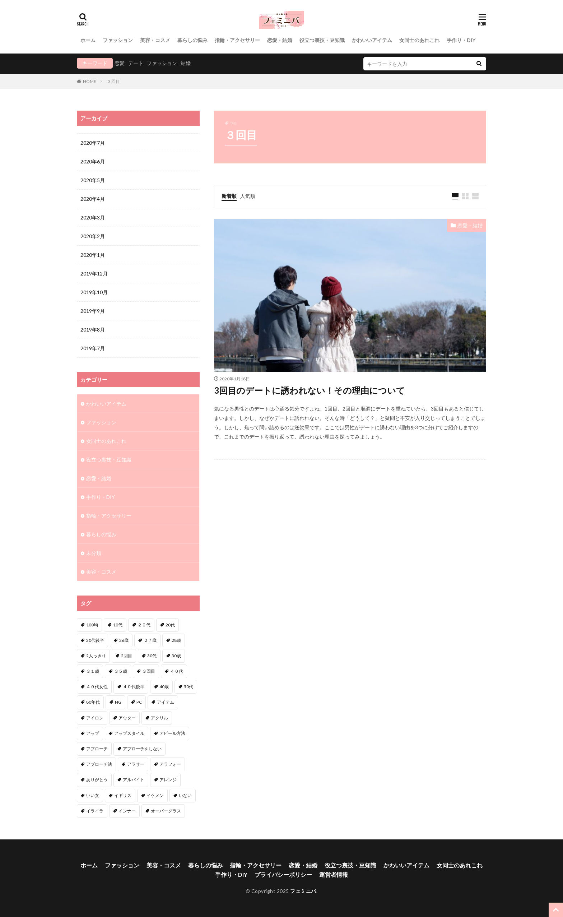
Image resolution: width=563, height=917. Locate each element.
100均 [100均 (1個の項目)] (92, 624)
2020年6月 (92, 161)
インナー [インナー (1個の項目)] (127, 811)
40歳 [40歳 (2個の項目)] (164, 686)
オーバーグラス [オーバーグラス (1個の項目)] (166, 811)
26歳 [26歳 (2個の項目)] (124, 640)
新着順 (229, 196)
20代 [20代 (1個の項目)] (170, 624)
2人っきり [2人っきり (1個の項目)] (96, 655)
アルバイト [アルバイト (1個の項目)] (133, 779)
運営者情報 (333, 874)
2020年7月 (92, 143)
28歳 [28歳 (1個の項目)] (176, 640)
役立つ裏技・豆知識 (322, 40)
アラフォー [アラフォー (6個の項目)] (170, 764)
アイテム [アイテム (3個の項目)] (165, 702)
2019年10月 (94, 292)
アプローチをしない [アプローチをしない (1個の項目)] (142, 748)
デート (135, 63)
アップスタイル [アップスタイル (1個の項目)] (129, 733)
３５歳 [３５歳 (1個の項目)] (120, 671)
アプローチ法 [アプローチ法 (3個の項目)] (99, 764)
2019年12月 (94, 273)
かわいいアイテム (372, 40)
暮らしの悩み (192, 40)
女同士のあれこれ (419, 40)
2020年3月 (92, 217)
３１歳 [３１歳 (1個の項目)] (92, 671)
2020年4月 (92, 199)
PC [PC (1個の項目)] (139, 702)
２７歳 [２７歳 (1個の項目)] (150, 640)
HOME (89, 81)
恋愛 (120, 63)
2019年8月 (92, 329)
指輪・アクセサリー (237, 40)
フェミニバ (303, 891)
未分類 (93, 553)
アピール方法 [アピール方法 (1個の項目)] (172, 733)
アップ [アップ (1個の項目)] (92, 733)
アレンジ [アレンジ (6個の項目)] (168, 779)
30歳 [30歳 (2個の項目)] (176, 655)
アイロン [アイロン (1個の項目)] (94, 718)
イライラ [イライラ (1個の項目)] (94, 811)
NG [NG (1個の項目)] (118, 702)
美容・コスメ (155, 40)
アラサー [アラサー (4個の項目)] (135, 764)
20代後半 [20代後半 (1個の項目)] (95, 640)
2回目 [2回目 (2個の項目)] (126, 655)
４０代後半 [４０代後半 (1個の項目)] (133, 686)
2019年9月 (92, 311)
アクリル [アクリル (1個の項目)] (159, 718)
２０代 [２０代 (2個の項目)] (144, 624)
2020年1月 (92, 255)
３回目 (113, 81)
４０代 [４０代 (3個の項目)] (176, 671)
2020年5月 (92, 180)
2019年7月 (92, 348)
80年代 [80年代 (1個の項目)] (93, 702)
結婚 (186, 63)
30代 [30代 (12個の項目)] (152, 655)
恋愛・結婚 (279, 40)
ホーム (88, 40)
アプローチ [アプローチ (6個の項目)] (97, 748)
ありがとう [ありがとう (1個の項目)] (97, 779)
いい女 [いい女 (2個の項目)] (92, 795)
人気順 (247, 196)
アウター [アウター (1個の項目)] (127, 718)
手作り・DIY (461, 40)
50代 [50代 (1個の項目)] (188, 686)
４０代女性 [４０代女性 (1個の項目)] (97, 686)
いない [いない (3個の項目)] (185, 795)
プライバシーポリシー (283, 874)
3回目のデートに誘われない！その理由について (309, 390)
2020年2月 (92, 236)
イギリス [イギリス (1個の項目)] (122, 795)
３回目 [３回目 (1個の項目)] (148, 671)
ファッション (118, 40)
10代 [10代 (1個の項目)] (117, 624)
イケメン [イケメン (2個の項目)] (155, 795)
